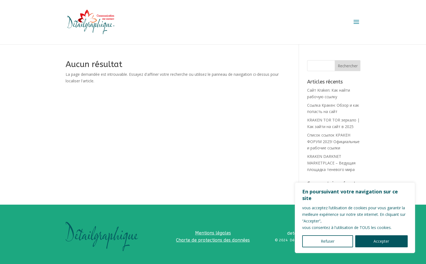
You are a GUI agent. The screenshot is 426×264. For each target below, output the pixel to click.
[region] (355, 217)
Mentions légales (213, 233)
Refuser (327, 241)
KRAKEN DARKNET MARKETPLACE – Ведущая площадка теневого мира (331, 163)
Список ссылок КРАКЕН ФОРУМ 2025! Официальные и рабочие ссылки (333, 141)
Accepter (381, 241)
